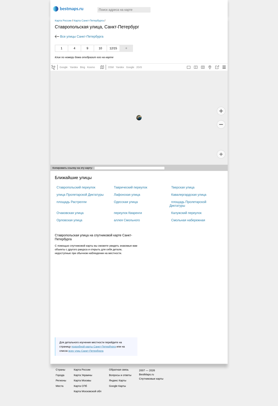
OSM (111, 67)
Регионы (61, 380)
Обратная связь (119, 369)
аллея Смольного (127, 220)
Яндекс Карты (117, 380)
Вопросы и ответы (120, 375)
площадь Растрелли (72, 202)
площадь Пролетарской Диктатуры (187, 203)
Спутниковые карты (151, 378)
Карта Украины (83, 375)
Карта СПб (80, 385)
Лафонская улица (127, 194)
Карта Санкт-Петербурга (89, 20)
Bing (82, 67)
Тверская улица (182, 187)
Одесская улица (126, 202)
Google (64, 67)
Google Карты (117, 385)
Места (59, 385)
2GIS (139, 67)
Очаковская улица (70, 213)
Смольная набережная (188, 220)
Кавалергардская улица (188, 194)
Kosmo (91, 67)
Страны (60, 369)
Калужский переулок (186, 213)
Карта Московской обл (87, 391)
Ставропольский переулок (76, 187)
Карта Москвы (82, 380)
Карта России (63, 20)
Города (60, 375)
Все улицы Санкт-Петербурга (81, 36)
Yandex (74, 67)
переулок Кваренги (128, 213)
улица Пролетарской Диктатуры (80, 194)
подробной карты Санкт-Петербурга (93, 346)
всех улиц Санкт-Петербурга (86, 350)
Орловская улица (69, 220)
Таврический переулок (130, 187)
